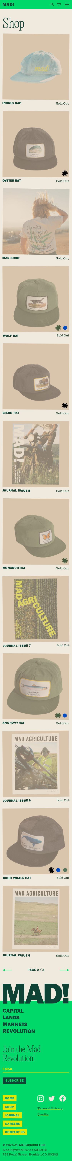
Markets (15, 1024)
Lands (11, 1017)
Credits (43, 1114)
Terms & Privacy (50, 1108)
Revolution (19, 1031)
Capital (13, 1011)
